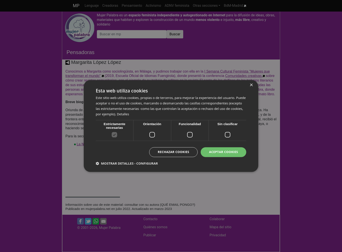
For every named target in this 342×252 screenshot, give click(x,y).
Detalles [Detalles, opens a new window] (123, 114)
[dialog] (171, 126)
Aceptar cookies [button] (223, 152)
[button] (127, 163)
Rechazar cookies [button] (173, 152)
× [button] (251, 85)
